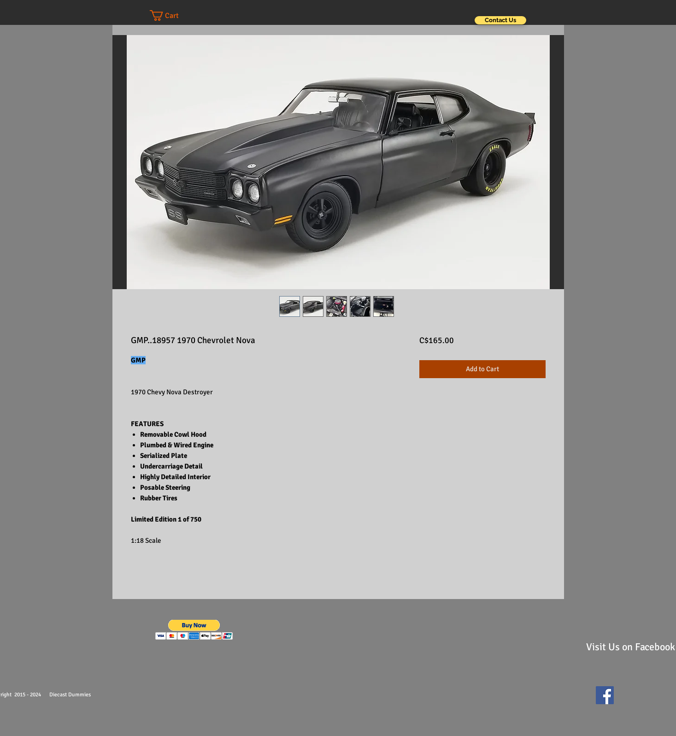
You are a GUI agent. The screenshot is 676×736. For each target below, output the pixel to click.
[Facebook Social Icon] (605, 695)
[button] (173, 15)
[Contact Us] (500, 20)
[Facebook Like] (640, 699)
